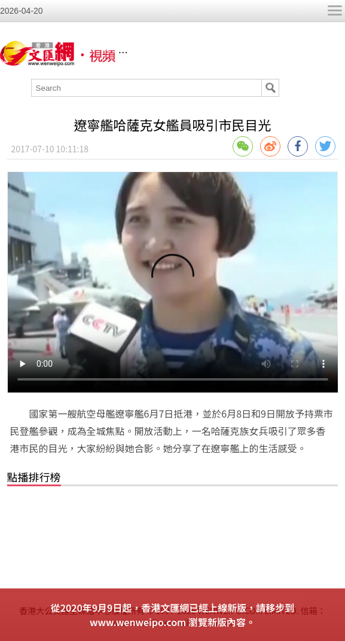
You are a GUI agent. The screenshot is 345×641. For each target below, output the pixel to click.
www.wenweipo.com (138, 622)
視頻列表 (240, 53)
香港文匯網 (194, 53)
